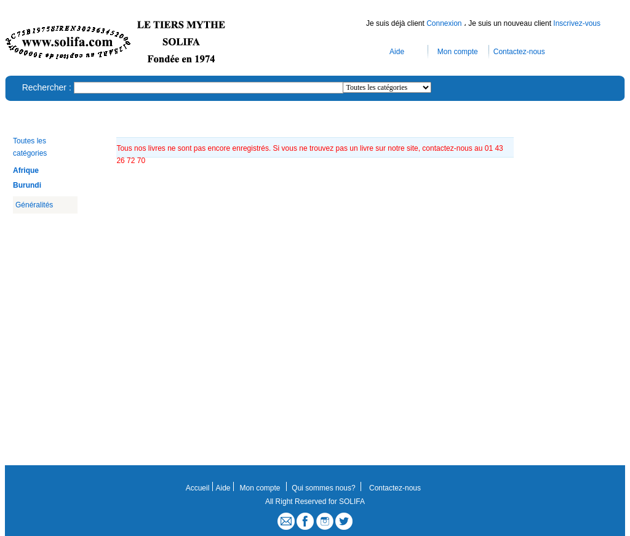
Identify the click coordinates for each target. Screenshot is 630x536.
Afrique (26, 170)
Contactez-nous (519, 51)
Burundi (27, 185)
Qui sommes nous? (323, 488)
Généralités (34, 205)
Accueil (198, 488)
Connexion (445, 23)
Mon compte (457, 51)
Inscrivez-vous (576, 23)
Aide (396, 51)
